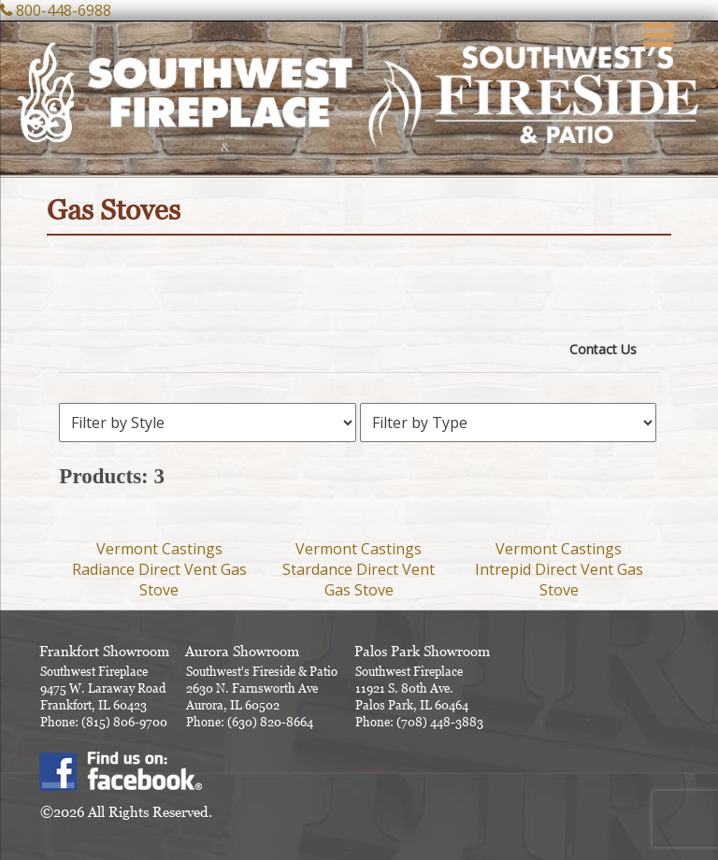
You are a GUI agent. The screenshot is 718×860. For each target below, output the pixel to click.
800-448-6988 (63, 10)
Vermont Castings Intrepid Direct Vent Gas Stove (559, 569)
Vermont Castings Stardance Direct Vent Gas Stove (358, 569)
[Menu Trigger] (659, 32)
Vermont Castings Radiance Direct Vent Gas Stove (159, 569)
